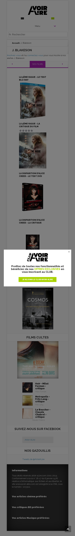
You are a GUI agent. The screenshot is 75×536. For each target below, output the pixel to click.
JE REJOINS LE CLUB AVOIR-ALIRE (37, 280)
